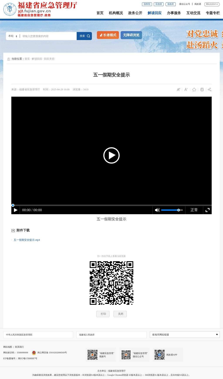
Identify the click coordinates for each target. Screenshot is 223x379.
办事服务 (174, 13)
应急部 (158, 4)
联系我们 (19, 347)
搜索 (84, 36)
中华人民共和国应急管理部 (19, 335)
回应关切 (49, 58)
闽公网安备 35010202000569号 (49, 352)
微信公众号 (185, 4)
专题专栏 (213, 13)
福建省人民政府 (87, 335)
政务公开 (135, 13)
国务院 (147, 4)
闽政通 (197, 4)
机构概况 (116, 13)
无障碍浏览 (131, 35)
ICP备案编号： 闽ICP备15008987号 (20, 358)
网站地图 (7, 347)
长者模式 (107, 35)
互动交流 (193, 13)
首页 (99, 13)
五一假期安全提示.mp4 (27, 239)
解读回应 (155, 13)
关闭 (120, 313)
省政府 (170, 4)
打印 (103, 313)
